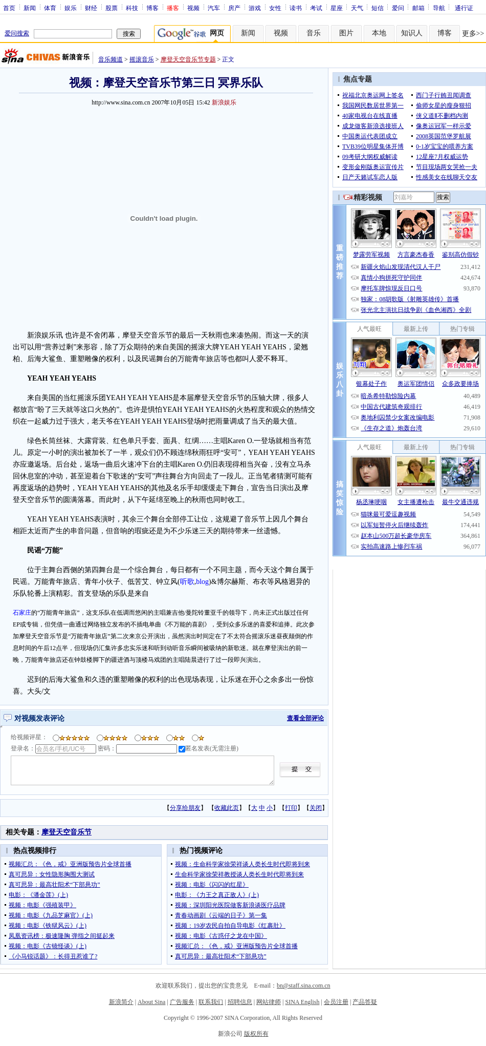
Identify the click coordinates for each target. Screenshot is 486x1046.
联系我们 (210, 1002)
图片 (346, 33)
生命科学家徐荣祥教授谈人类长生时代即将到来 (239, 874)
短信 (377, 8)
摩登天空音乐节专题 (188, 59)
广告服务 (182, 1002)
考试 (316, 8)
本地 (379, 33)
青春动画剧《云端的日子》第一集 (221, 915)
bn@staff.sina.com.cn (303, 985)
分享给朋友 (185, 807)
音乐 (313, 33)
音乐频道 (110, 59)
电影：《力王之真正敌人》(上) (217, 894)
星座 (336, 8)
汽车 (214, 8)
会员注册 (336, 1002)
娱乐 (70, 8)
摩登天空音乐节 (66, 832)
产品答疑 (364, 1002)
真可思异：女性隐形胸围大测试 (52, 874)
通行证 (464, 8)
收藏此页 (226, 807)
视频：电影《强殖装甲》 (42, 905)
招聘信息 (240, 1002)
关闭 (316, 807)
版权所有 (256, 1033)
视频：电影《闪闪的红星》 (212, 884)
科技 (132, 8)
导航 (439, 8)
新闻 (30, 8)
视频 (193, 8)
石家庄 (22, 612)
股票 (111, 8)
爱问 (398, 8)
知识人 (412, 33)
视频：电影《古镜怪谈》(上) (47, 946)
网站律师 (268, 1002)
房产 (234, 8)
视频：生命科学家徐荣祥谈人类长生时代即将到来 (242, 864)
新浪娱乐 (224, 102)
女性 (275, 8)
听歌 (187, 581)
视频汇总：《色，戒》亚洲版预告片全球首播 (70, 864)
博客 (152, 8)
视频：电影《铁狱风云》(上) (47, 925)
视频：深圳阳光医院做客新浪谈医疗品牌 (230, 905)
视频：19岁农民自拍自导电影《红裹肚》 (230, 925)
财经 (91, 8)
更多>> (473, 33)
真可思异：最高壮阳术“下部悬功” (54, 884)
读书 (296, 8)
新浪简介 (121, 1002)
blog (202, 581)
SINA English (302, 1002)
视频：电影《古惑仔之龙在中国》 (221, 935)
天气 (357, 8)
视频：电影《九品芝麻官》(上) (51, 915)
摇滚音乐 (141, 59)
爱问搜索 (17, 33)
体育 (50, 8)
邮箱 (418, 8)
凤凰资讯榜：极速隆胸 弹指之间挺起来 (62, 935)
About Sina (151, 1002)
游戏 (255, 8)
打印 (291, 807)
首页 (9, 8)
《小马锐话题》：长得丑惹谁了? (53, 956)
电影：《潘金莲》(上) (38, 894)
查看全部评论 (305, 718)
